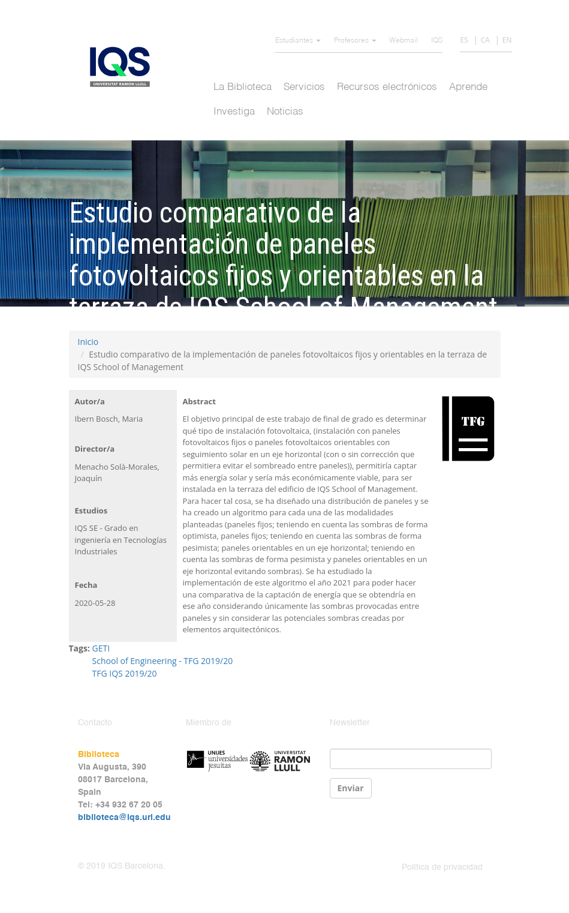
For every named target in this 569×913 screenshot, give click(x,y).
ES (464, 40)
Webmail (403, 40)
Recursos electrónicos (387, 87)
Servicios (304, 87)
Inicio (88, 341)
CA (485, 40)
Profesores (355, 40)
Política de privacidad (442, 867)
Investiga (234, 112)
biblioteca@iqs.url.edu (124, 817)
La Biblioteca (242, 87)
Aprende (468, 87)
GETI (101, 648)
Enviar (351, 788)
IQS (436, 40)
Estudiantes (298, 40)
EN (507, 40)
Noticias (285, 112)
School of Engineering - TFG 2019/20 (162, 660)
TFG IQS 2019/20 (124, 673)
